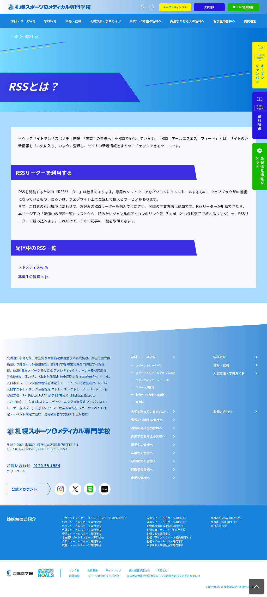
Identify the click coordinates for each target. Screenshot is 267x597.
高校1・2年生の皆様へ (145, 21)
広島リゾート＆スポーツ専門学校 (81, 545)
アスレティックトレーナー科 (152, 380)
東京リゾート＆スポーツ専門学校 (81, 526)
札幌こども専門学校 (158, 533)
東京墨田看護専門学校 (224, 522)
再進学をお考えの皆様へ (187, 21)
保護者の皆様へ (142, 469)
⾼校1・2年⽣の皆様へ (147, 420)
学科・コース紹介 (23, 21)
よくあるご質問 (152, 7)
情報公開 (74, 575)
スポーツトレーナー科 (149, 365)
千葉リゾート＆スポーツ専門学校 (81, 529)
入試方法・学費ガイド (105, 21)
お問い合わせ (222, 411)
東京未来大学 (219, 526)
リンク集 (74, 570)
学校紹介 (50, 21)
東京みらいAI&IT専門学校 (226, 518)
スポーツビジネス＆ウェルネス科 (155, 373)
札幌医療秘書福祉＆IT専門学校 (165, 526)
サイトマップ (113, 570)
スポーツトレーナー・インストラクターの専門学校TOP (94, 518)
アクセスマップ (144, 7)
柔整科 (140, 402)
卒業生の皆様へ (31, 276)
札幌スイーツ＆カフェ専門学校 (165, 541)
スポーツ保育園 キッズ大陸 (103, 575)
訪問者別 (250, 21)
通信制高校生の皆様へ (146, 428)
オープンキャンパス (175, 7)
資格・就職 (73, 21)
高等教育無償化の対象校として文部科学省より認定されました (163, 575)
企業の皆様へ (140, 478)
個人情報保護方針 (139, 570)
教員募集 (92, 570)
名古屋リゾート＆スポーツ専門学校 (83, 537)
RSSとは (163, 570)
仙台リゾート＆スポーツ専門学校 (81, 522)
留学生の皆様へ (224, 21)
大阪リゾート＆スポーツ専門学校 (81, 541)
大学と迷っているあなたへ (149, 411)
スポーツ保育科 (145, 387)
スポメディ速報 (31, 267)
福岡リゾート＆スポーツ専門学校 (166, 518)
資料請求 (209, 7)
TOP (14, 36)
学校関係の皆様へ (143, 461)
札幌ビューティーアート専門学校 (166, 529)
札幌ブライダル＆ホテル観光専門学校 (169, 537)
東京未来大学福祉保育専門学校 (165, 545)
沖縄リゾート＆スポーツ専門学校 (166, 522)
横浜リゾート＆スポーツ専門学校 (81, 533)
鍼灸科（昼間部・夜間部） (151, 394)
